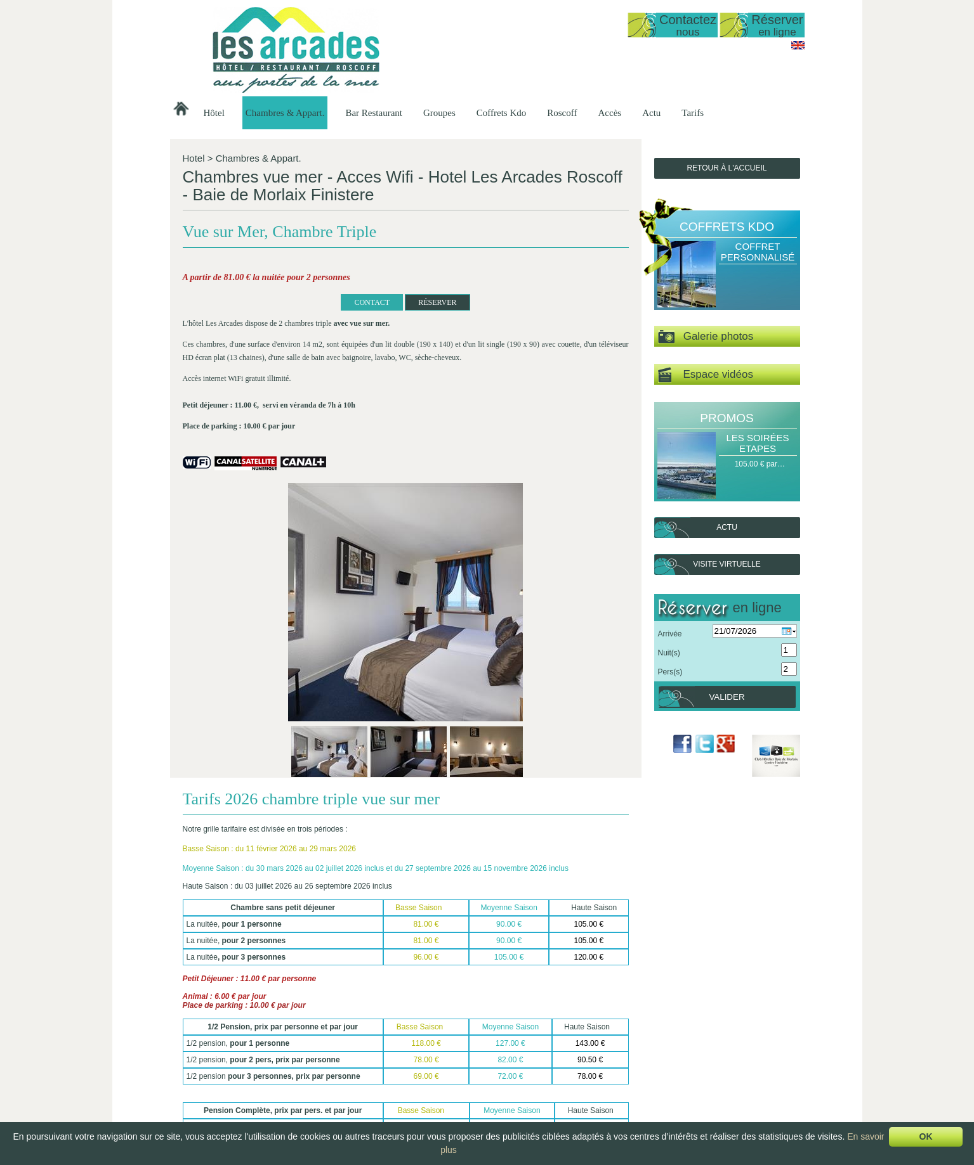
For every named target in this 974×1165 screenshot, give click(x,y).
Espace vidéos (705, 375)
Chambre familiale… (445, 1116)
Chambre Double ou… (448, 1106)
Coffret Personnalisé (758, 251)
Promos (726, 418)
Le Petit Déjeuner (535, 1084)
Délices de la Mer (704, 1063)
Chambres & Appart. (285, 113)
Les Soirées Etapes (757, 443)
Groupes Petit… (613, 1052)
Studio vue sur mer (443, 1041)
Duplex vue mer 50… (446, 1052)
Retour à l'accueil (727, 168)
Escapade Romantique (713, 1041)
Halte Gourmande (705, 1030)
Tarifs (692, 113)
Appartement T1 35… (447, 1063)
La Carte (520, 1063)
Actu (651, 113)
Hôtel (214, 113)
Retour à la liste (233, 980)
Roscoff (562, 113)
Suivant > (618, 1002)
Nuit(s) (669, 652)
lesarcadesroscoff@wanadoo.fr (249, 1081)
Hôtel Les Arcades (249, 1020)
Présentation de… (365, 1030)
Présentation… (436, 1030)
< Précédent (200, 1002)
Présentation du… (536, 1030)
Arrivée (670, 633)
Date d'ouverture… (366, 1041)
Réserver (777, 25)
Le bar (516, 1073)
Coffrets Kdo (501, 113)
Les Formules (529, 1041)
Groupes (439, 113)
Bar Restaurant (373, 113)
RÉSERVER (320, 337)
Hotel (194, 158)
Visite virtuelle (726, 564)
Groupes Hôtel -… (617, 1030)
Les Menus (524, 1052)
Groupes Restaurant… (624, 1041)
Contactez (687, 25)
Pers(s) (670, 671)
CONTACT (254, 337)
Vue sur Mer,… (436, 1073)
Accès (610, 113)
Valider (726, 697)
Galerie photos (706, 337)
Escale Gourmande (707, 1052)
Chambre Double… (443, 1095)
